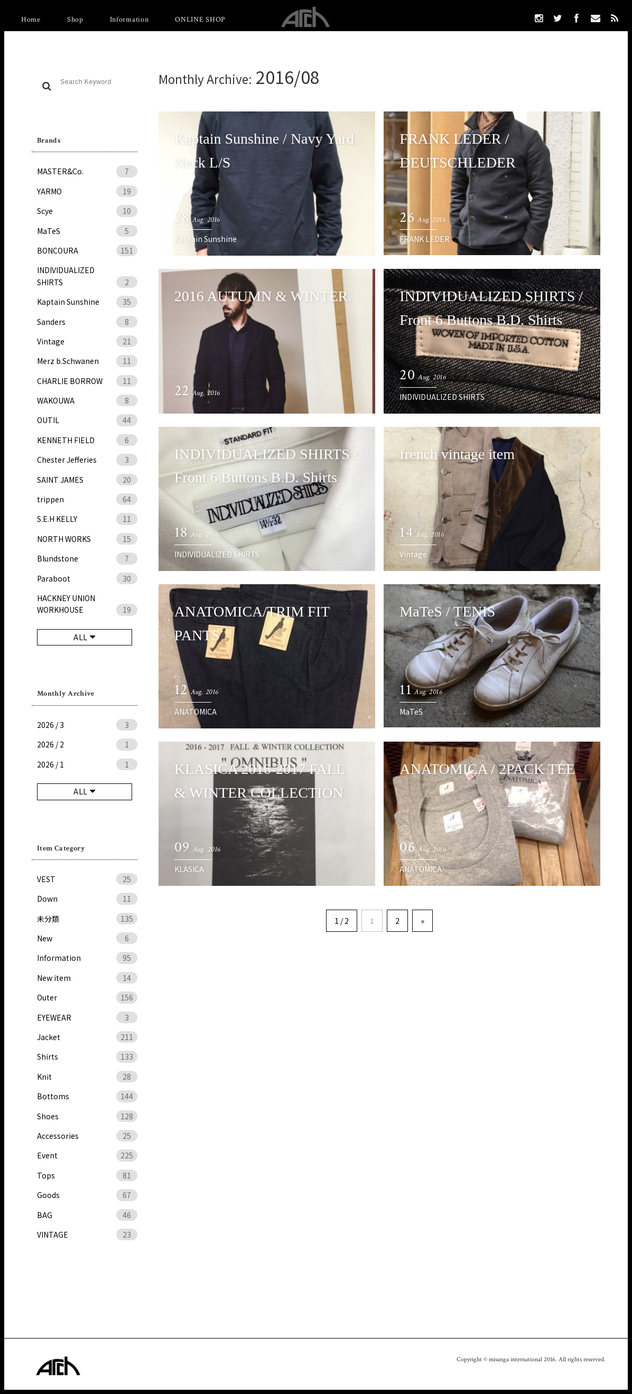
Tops (87, 1175)
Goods (87, 1195)
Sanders (87, 322)
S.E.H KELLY (87, 519)
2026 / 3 (87, 725)
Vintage (87, 341)
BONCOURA (87, 250)
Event (87, 1155)
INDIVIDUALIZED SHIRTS (87, 276)
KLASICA (189, 869)
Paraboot (87, 578)
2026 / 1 (87, 764)
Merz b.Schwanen (87, 361)
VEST (87, 879)
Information (129, 19)
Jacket (87, 1037)
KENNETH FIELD (87, 440)
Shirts (87, 1056)
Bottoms (87, 1096)
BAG (87, 1215)
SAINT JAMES (87, 479)
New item (87, 978)
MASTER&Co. (87, 171)
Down (87, 898)
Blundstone (87, 558)
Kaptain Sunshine (87, 301)
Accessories (87, 1136)
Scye (87, 211)
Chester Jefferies (87, 459)
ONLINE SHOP (200, 19)
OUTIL (87, 420)
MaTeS (87, 231)
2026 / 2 (87, 744)
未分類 (87, 918)
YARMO (87, 191)
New (87, 938)
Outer (87, 997)
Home (31, 19)
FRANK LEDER (424, 238)
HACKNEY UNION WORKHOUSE (87, 604)
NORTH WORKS (87, 539)
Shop (75, 19)
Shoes (87, 1116)
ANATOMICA (195, 711)
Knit (87, 1076)
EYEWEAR (87, 1017)
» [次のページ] (422, 920)
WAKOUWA (87, 400)
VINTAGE (87, 1234)
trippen (87, 499)
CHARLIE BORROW (87, 381)
